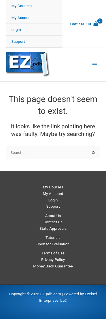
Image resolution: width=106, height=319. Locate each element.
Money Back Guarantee (53, 266)
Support (18, 41)
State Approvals (53, 228)
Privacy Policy (53, 259)
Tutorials (53, 237)
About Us (53, 215)
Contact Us (53, 222)
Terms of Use (53, 253)
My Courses (21, 5)
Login (16, 29)
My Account (21, 17)
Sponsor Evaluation (53, 244)
